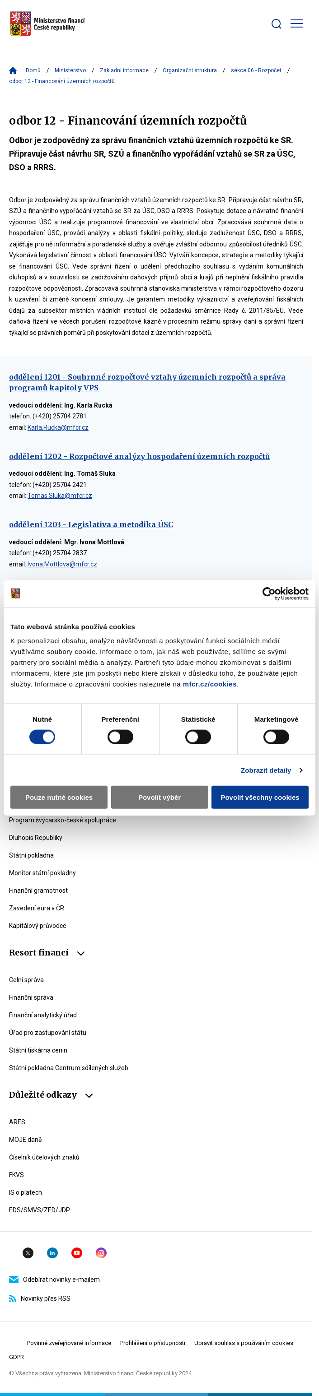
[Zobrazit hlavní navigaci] (297, 23)
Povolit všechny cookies (259, 797)
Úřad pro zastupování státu (47, 1032)
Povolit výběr (159, 797)
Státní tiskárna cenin (38, 1050)
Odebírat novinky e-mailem (54, 1279)
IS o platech (25, 1192)
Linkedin (52, 1253)
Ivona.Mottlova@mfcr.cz (62, 564)
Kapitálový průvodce (37, 925)
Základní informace (124, 70)
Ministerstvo (70, 70)
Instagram (101, 1253)
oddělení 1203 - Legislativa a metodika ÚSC (91, 524)
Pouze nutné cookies (59, 797)
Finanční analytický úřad (43, 1015)
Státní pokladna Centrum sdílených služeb (68, 1067)
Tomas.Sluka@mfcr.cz (60, 495)
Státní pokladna (31, 855)
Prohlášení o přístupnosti (152, 1343)
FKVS (16, 1174)
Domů (33, 70)
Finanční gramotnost (38, 890)
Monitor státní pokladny (42, 873)
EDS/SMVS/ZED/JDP (39, 1210)
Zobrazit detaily (266, 770)
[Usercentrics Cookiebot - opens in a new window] (269, 593)
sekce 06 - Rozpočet (256, 70)
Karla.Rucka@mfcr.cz (58, 427)
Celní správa (26, 979)
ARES (17, 1122)
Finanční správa (31, 997)
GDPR (16, 1357)
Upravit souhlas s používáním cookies (243, 1343)
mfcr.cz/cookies (210, 684)
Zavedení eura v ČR (36, 908)
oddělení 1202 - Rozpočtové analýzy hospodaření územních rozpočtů (139, 456)
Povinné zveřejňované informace (69, 1343)
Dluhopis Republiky (35, 837)
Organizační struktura (190, 70)
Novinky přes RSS (39, 1298)
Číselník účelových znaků (44, 1157)
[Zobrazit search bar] (276, 24)
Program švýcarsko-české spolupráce (62, 820)
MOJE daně (25, 1139)
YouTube (76, 1253)
